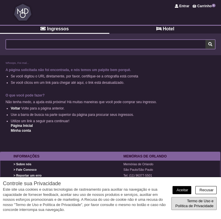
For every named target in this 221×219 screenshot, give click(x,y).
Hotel (165, 28)
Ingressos (54, 28)
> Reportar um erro (28, 175)
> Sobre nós (22, 164)
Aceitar (182, 190)
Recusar (205, 190)
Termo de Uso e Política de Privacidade (194, 203)
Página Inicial (22, 126)
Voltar (15, 108)
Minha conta (21, 131)
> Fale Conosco (25, 169)
